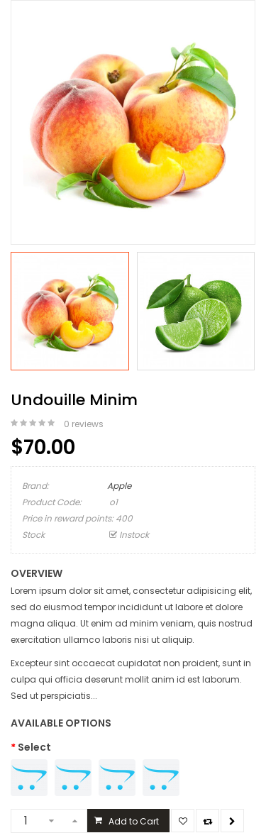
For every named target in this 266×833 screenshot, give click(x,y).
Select (34, 747)
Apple (119, 486)
